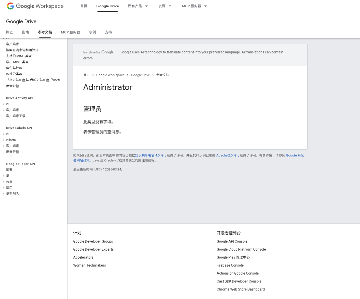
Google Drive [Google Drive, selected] (107, 6)
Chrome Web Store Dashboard (241, 289)
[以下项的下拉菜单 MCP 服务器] (207, 6)
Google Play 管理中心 (233, 257)
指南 (25, 32)
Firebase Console (230, 265)
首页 (83, 6)
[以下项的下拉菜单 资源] (172, 6)
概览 (9, 32)
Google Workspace (110, 75)
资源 (162, 6)
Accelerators (83, 257)
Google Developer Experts (93, 249)
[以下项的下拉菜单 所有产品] (148, 6)
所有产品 (135, 6)
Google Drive (21, 21)
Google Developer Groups (93, 241)
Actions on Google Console (238, 273)
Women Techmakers (89, 265)
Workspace (40, 6)
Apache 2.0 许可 (228, 155)
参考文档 (162, 75)
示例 (92, 32)
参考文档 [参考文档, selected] (45, 32)
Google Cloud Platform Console (241, 249)
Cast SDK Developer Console (239, 281)
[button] (32, 38)
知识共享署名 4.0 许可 (151, 155)
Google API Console (232, 241)
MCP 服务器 (191, 6)
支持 (108, 32)
